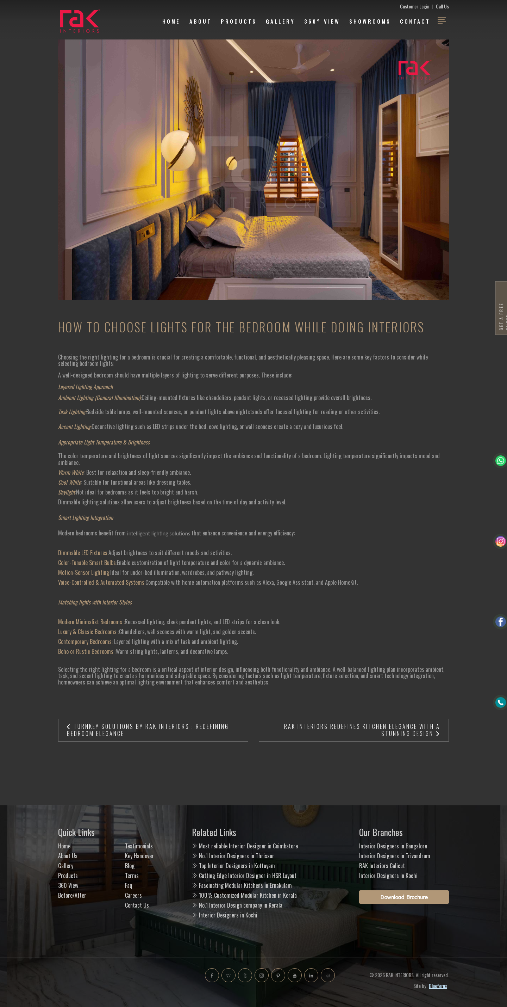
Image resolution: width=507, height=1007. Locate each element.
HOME (171, 21)
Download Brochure (404, 897)
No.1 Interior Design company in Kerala (240, 905)
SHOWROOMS (370, 21)
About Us (67, 856)
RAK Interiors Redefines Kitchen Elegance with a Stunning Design (362, 729)
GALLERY (280, 21)
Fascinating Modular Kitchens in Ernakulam (245, 885)
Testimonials (139, 846)
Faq (128, 885)
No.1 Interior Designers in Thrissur (236, 856)
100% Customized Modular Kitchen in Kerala (248, 895)
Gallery (65, 865)
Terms (132, 875)
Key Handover (139, 856)
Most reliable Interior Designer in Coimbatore (248, 846)
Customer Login (414, 6)
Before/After (72, 895)
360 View (68, 885)
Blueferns (438, 985)
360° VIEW (322, 21)
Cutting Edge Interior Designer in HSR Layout (247, 875)
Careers (133, 895)
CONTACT (415, 21)
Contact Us (137, 905)
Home (64, 846)
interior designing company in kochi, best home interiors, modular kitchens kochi (119, 982)
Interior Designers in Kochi (228, 915)
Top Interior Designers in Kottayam (237, 865)
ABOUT (200, 21)
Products (239, 21)
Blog (129, 865)
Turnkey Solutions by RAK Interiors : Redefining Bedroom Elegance (148, 729)
